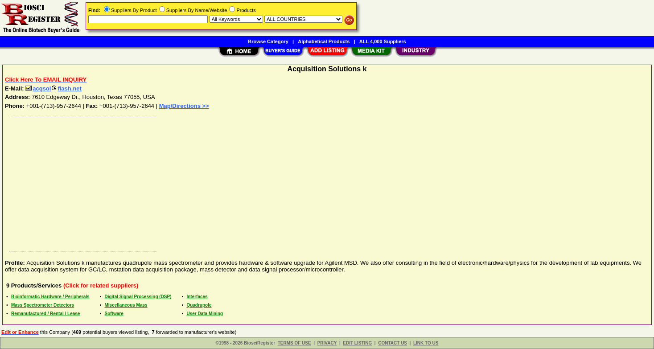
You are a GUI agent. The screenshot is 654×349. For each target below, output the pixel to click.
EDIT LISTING (357, 343)
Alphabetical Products (324, 41)
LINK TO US (425, 343)
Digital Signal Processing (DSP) (137, 296)
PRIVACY (327, 343)
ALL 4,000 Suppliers (382, 41)
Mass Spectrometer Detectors (42, 305)
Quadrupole (198, 305)
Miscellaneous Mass (125, 305)
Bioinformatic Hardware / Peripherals (50, 296)
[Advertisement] (273, 181)
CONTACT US (392, 343)
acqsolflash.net (53, 88)
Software (113, 313)
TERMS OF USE (294, 343)
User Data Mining (204, 313)
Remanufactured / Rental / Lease (45, 313)
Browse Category (268, 41)
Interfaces (196, 296)
